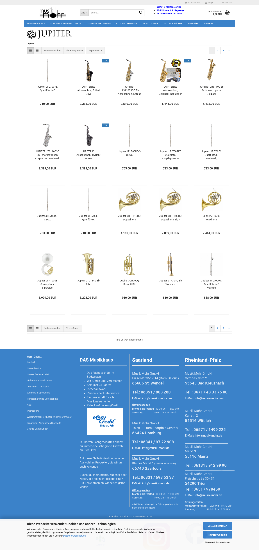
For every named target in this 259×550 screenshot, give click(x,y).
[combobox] (52, 50)
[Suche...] (84, 12)
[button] (192, 2)
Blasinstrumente (126, 23)
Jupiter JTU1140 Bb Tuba (88, 282)
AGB (29, 405)
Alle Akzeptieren (217, 526)
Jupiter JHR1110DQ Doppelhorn (129, 218)
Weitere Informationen (217, 542)
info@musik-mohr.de (155, 448)
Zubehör (193, 23)
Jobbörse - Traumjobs (38, 386)
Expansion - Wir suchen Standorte (44, 423)
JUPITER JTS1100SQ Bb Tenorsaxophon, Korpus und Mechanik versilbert (47, 155)
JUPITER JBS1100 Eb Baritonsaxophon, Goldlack (211, 90)
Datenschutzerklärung (74, 535)
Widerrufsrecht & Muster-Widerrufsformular (49, 417)
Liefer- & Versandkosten (39, 380)
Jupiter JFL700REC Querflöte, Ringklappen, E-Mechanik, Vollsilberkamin (170, 155)
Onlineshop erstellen (118, 516)
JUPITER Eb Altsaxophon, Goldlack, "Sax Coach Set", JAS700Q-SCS (170, 90)
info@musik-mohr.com (157, 398)
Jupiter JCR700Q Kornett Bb (129, 282)
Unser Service (34, 368)
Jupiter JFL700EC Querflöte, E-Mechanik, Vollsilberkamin (211, 155)
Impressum (33, 410)
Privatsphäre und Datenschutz (42, 398)
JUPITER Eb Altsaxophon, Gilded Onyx (88, 90)
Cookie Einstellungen (37, 428)
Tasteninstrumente (99, 23)
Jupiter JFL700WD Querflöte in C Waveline (211, 284)
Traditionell (150, 23)
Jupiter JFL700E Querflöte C (88, 218)
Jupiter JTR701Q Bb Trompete (170, 282)
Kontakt (31, 362)
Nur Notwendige (217, 534)
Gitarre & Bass (36, 23)
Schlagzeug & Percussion (65, 23)
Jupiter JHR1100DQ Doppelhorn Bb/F (170, 218)
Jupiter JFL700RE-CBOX (47, 218)
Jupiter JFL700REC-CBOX (129, 153)
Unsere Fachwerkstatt (38, 374)
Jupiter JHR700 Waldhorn (211, 218)
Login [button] (209, 2)
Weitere (208, 23)
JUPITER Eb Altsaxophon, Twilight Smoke (88, 155)
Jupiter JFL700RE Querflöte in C (47, 88)
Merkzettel (225, 2)
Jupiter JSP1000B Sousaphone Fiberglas (47, 284)
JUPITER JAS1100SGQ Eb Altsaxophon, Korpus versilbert (129, 90)
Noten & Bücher (173, 23)
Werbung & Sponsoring (38, 392)
